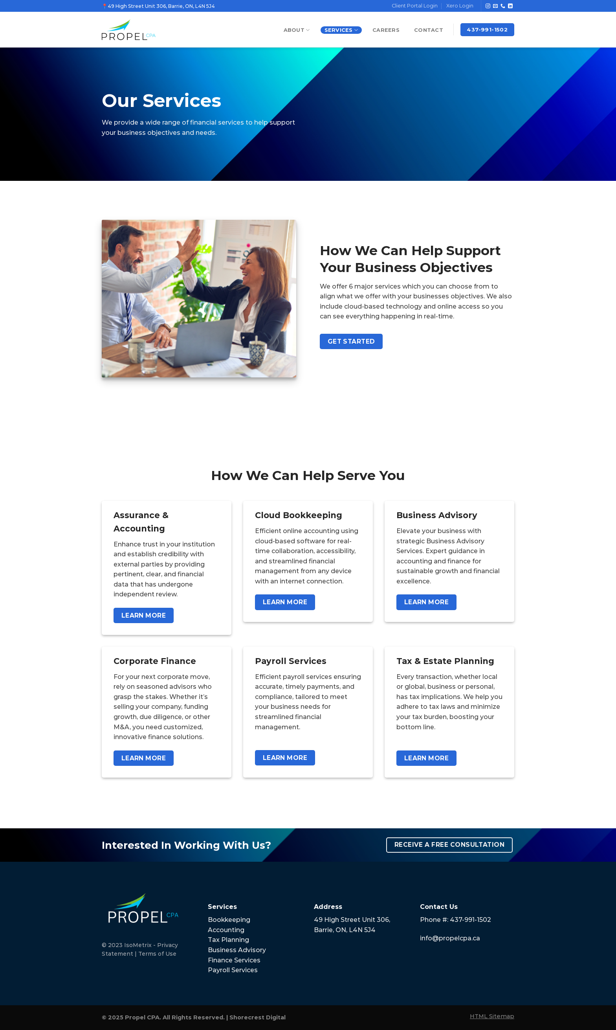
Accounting (226, 930)
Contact (428, 30)
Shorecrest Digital (257, 1017)
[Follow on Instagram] (488, 6)
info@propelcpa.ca (450, 938)
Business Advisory (237, 950)
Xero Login (459, 6)
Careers (386, 30)
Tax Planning (228, 940)
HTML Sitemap (492, 1016)
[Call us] (502, 6)
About (297, 30)
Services (341, 30)
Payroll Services (233, 970)
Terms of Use (157, 953)
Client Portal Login (415, 6)
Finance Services (234, 960)
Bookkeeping (229, 919)
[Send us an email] (495, 6)
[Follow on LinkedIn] (510, 6)
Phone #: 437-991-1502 (455, 919)
